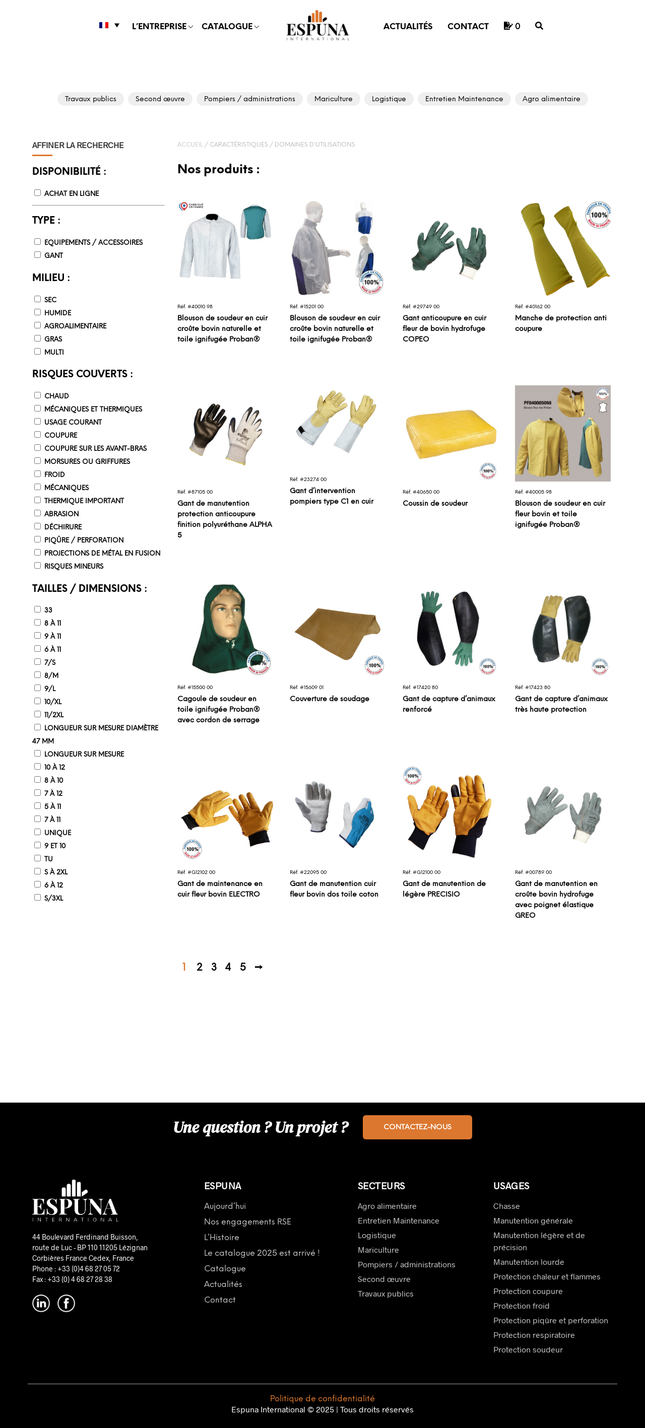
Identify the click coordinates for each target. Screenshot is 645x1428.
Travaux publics (386, 1293)
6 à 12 (53, 885)
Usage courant (73, 423)
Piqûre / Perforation (83, 540)
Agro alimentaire (387, 1205)
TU (48, 859)
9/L (49, 689)
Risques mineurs (73, 567)
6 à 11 (52, 650)
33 (48, 610)
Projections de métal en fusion (102, 554)
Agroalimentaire (75, 326)
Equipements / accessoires (93, 243)
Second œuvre (384, 1278)
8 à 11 (52, 624)
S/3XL (53, 899)
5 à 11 (52, 807)
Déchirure (63, 527)
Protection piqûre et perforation (550, 1320)
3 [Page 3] (214, 968)
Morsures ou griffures (87, 462)
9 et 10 (55, 846)
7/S (49, 663)
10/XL (52, 702)
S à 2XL (56, 872)
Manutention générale (533, 1220)
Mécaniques (66, 488)
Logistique (377, 1235)
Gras (53, 339)
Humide (57, 313)
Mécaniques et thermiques (93, 409)
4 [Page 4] (228, 968)
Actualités (407, 27)
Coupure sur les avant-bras (95, 449)
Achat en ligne (71, 194)
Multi (54, 353)
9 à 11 (52, 637)
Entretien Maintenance (398, 1220)
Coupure (60, 436)
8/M (51, 676)
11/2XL (53, 715)
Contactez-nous (417, 1127)
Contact (468, 27)
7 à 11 (52, 820)
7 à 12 (53, 794)
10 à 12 (54, 768)
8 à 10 (53, 781)
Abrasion (61, 514)
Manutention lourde (528, 1261)
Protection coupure (528, 1291)
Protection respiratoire (534, 1334)
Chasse (506, 1205)
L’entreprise (159, 27)
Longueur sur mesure (84, 755)
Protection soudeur (528, 1349)
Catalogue (227, 27)
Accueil (190, 145)
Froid (54, 475)
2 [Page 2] (200, 968)
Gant (53, 256)
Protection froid (521, 1305)
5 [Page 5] (243, 968)
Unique (57, 833)
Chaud (56, 396)
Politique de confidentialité (322, 1399)
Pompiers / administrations (407, 1264)
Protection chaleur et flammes (547, 1276)
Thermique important (84, 501)
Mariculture (378, 1249)
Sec (50, 300)
